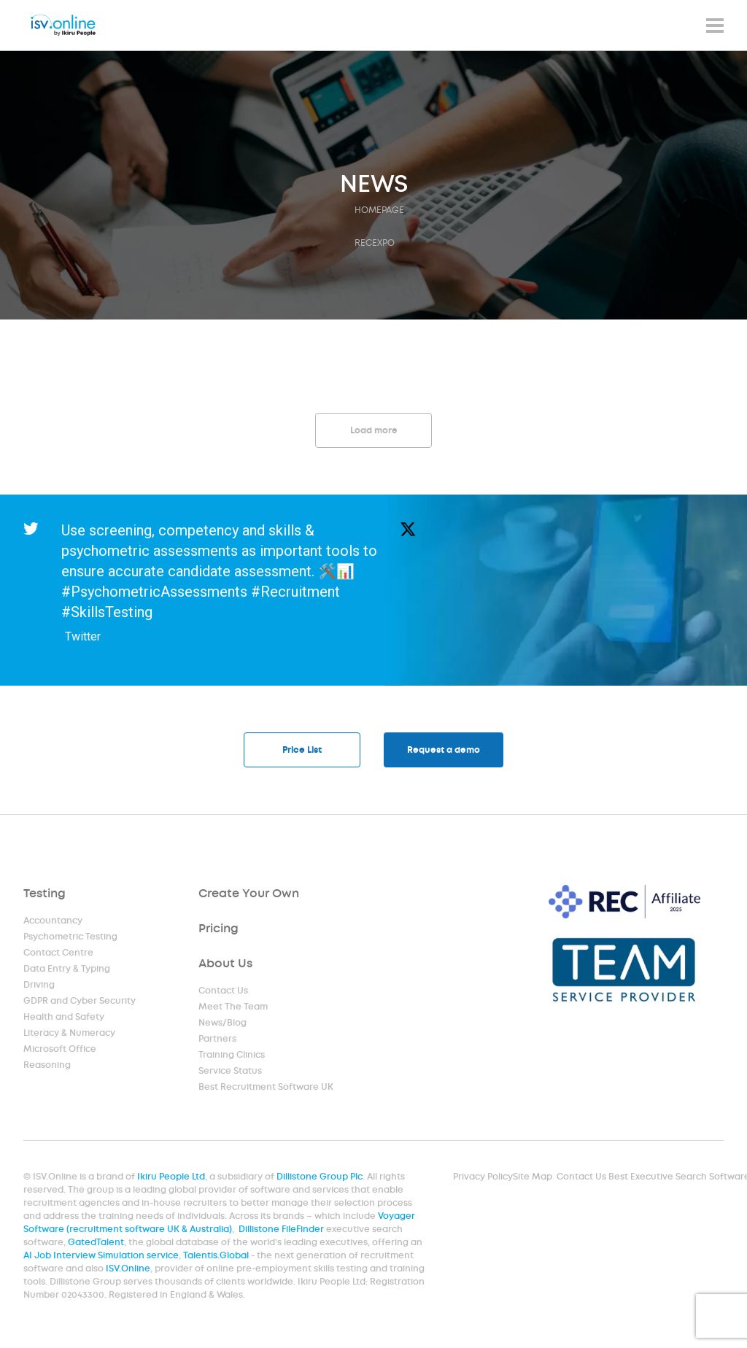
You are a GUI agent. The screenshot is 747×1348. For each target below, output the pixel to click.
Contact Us (223, 992)
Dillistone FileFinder (282, 1230)
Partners (217, 1040)
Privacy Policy (481, 1179)
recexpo (375, 243)
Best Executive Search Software (676, 1179)
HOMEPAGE (379, 210)
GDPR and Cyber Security (79, 1002)
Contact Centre (58, 954)
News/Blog (223, 1024)
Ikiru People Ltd (173, 1179)
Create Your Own (248, 894)
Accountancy (53, 922)
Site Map (530, 1179)
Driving (39, 986)
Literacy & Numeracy (69, 1034)
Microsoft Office (60, 1050)
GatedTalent (99, 1244)
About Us (225, 964)
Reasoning (47, 1066)
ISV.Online (130, 1270)
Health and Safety (64, 1018)
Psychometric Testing (70, 938)
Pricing (219, 929)
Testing (45, 894)
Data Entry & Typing (67, 970)
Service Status (230, 1072)
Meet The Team (233, 1008)
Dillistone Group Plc (320, 1179)
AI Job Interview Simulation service (104, 1257)
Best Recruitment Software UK (266, 1088)
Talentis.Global (217, 1257)
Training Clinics (232, 1056)
